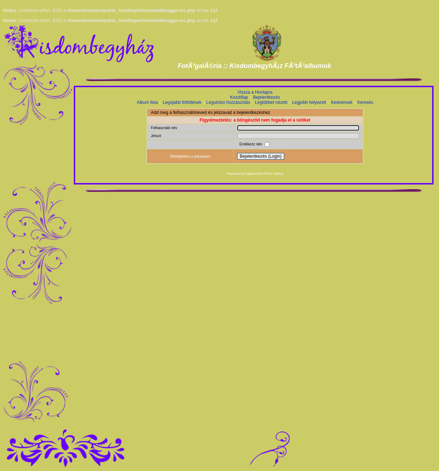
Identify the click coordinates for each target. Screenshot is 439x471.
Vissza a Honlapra (255, 92)
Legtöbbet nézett (271, 102)
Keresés (365, 102)
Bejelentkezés (266, 97)
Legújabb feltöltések (182, 102)
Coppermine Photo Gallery (264, 173)
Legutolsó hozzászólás (228, 102)
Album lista (147, 102)
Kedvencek (341, 102)
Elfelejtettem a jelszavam (190, 156)
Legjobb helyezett (309, 102)
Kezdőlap (239, 97)
